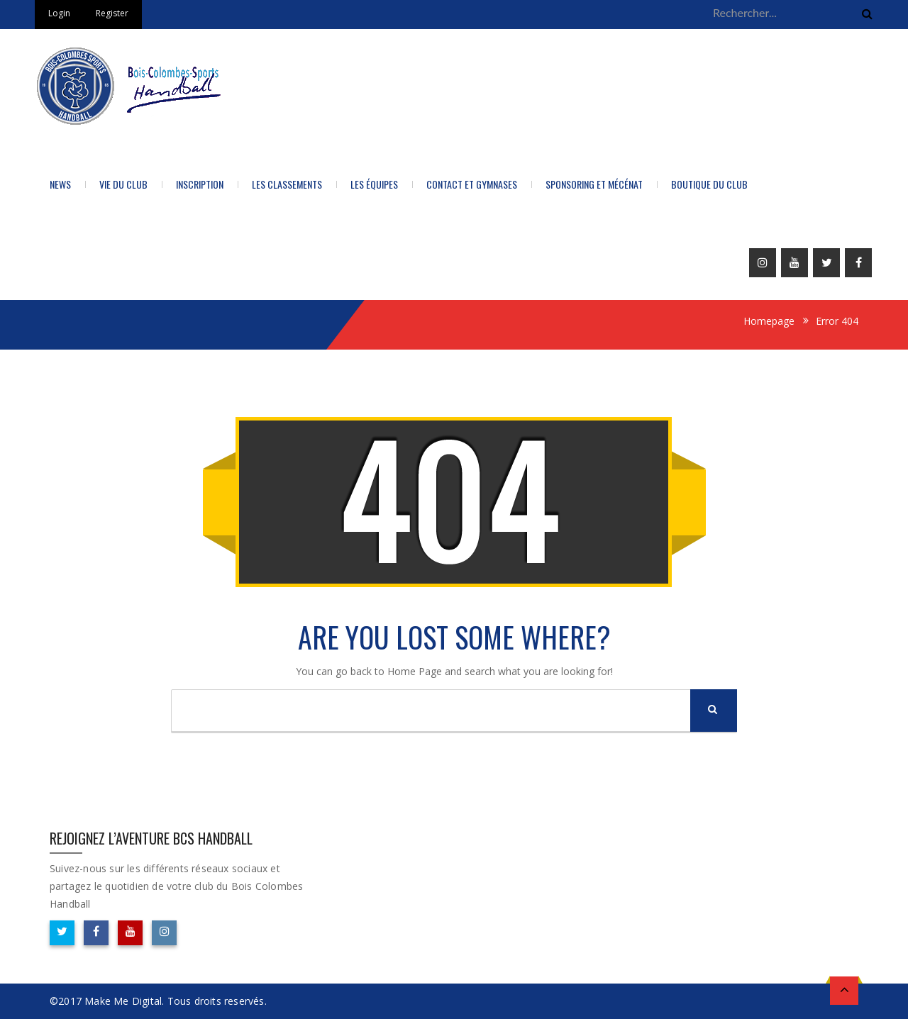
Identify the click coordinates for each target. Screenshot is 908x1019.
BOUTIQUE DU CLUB (709, 184)
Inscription (199, 184)
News (60, 184)
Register (112, 13)
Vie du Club (123, 184)
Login (59, 13)
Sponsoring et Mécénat (594, 184)
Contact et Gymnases (471, 184)
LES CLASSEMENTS (287, 184)
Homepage (768, 321)
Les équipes (374, 184)
